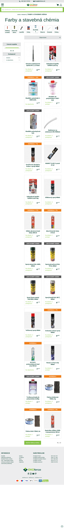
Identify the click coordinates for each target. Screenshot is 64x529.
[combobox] (32, 9)
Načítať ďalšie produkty (32, 487)
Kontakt (3, 500)
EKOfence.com (38, 521)
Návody (21, 504)
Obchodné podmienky (6, 507)
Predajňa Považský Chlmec (39, 503)
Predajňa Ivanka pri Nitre (39, 501)
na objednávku (9, 104)
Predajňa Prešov (37, 500)
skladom (8, 102)
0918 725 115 (54, 504)
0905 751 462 (54, 501)
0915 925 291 (54, 500)
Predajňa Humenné (37, 506)
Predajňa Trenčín (37, 504)
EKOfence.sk (25, 521)
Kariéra (20, 500)
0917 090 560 (54, 503)
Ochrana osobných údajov (7, 506)
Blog (20, 503)
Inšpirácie (21, 506)
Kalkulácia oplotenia (6, 501)
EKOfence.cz (31, 521)
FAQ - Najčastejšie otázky (7, 504)
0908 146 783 (54, 506)
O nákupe (21, 501)
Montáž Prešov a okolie (6, 503)
